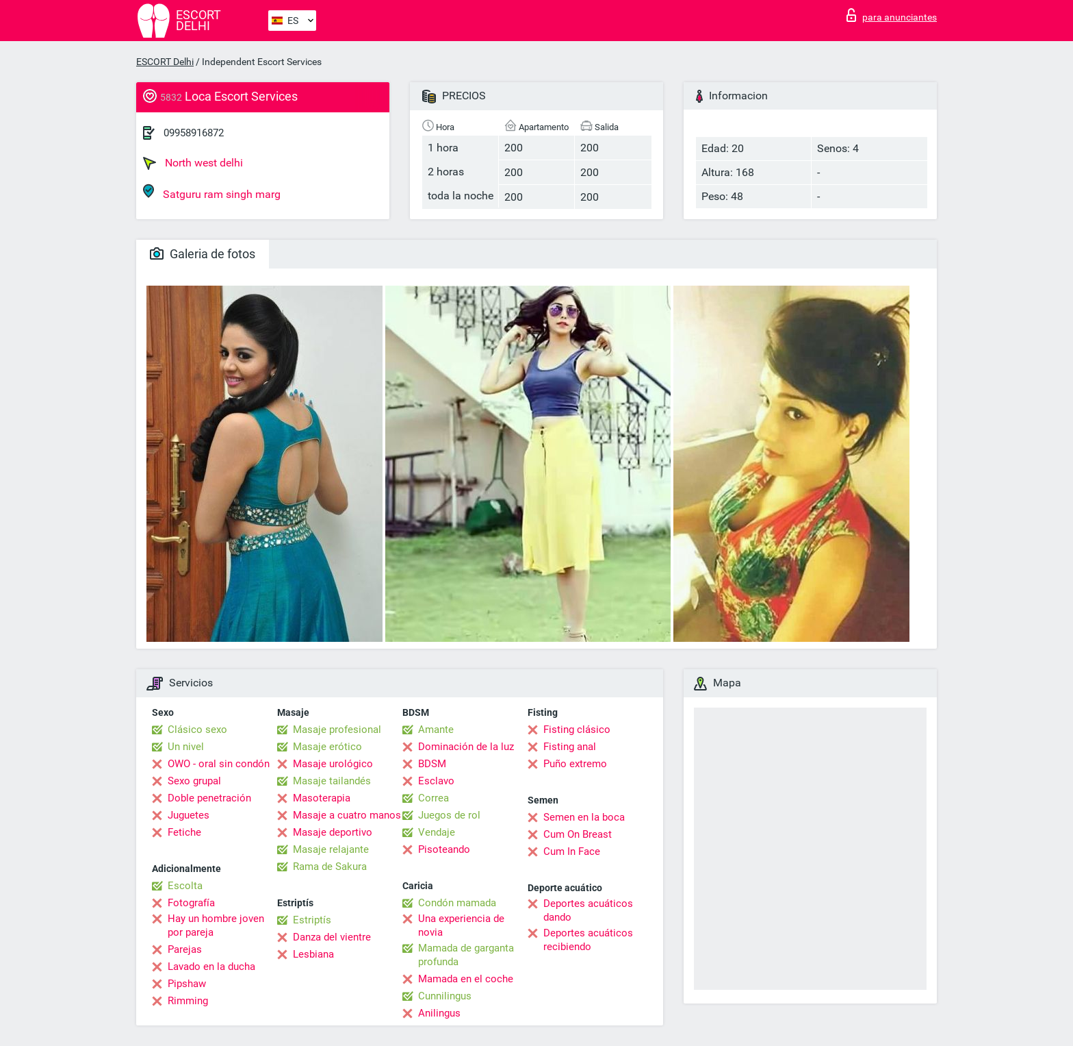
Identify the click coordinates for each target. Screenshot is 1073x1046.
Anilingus (439, 1013)
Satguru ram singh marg (212, 192)
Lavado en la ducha (211, 966)
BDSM (432, 764)
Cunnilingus (444, 996)
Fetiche (184, 832)
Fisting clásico (576, 729)
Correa (433, 798)
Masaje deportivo (332, 832)
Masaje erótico (327, 746)
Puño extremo (575, 764)
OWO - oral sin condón (219, 764)
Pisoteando (444, 849)
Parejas (185, 949)
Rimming (188, 1001)
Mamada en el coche (465, 979)
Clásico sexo (197, 729)
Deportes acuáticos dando (588, 910)
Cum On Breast (577, 834)
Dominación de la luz (466, 746)
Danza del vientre (332, 937)
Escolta (185, 886)
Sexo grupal (194, 781)
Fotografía (191, 903)
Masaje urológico (333, 764)
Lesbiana (313, 954)
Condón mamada (457, 903)
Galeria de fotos (202, 254)
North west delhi (193, 163)
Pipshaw (187, 983)
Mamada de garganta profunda (466, 955)
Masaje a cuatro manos (347, 815)
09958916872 (194, 133)
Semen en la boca (584, 817)
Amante (436, 729)
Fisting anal (569, 746)
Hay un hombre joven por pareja (216, 925)
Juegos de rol (449, 815)
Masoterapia (321, 798)
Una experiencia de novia (461, 925)
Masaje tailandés (332, 781)
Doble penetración (209, 798)
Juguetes (188, 815)
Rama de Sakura (330, 866)
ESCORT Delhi (165, 61)
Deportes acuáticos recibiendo (588, 940)
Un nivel (186, 746)
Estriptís (312, 920)
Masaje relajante (331, 849)
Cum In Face (571, 851)
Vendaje (436, 832)
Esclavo (436, 781)
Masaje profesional (337, 729)
